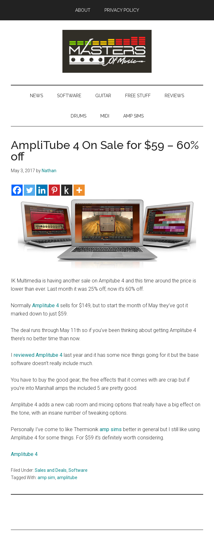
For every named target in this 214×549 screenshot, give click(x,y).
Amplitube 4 (45, 305)
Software (78, 470)
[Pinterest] (54, 190)
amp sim (46, 477)
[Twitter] (29, 190)
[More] (79, 190)
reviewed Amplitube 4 (38, 355)
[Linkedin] (41, 190)
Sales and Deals (51, 470)
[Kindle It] (66, 190)
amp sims (111, 429)
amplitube (67, 477)
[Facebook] (17, 190)
